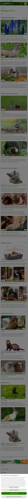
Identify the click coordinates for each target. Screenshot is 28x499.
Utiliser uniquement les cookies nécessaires (14, 496)
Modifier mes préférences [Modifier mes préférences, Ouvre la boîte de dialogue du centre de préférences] (14, 490)
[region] (14, 486)
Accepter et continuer (14, 493)
